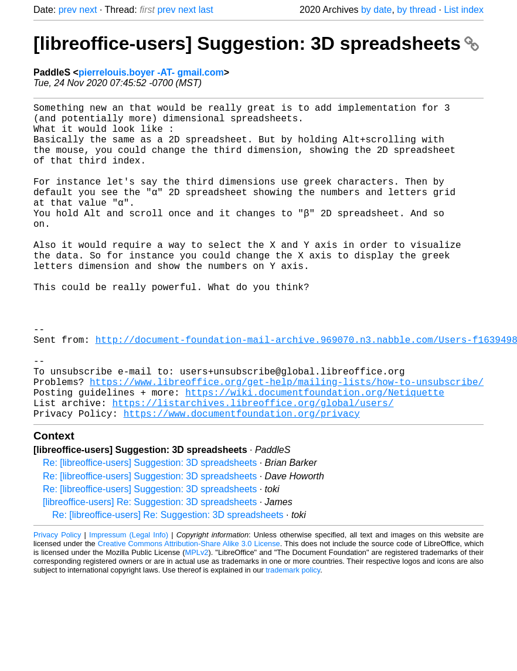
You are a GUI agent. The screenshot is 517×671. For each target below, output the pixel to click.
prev (68, 10)
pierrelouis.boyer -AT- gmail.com (151, 72)
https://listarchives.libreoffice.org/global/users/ (252, 470)
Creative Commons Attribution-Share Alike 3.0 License (189, 613)
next (88, 10)
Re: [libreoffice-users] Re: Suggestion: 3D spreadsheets (168, 585)
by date (376, 10)
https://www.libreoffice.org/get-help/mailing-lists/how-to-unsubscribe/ (287, 444)
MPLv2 (197, 622)
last (206, 10)
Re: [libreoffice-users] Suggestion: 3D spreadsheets (150, 533)
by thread (416, 10)
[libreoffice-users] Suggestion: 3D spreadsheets (256, 43)
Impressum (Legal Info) (128, 605)
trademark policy (293, 640)
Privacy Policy (57, 605)
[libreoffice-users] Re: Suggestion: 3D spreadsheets (150, 572)
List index (464, 10)
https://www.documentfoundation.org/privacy (242, 483)
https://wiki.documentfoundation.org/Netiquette (314, 457)
